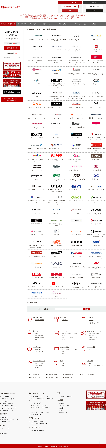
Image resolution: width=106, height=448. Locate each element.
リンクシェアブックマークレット (42, 407)
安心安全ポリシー (7, 401)
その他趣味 (92, 339)
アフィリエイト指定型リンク (39, 423)
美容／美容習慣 (39, 335)
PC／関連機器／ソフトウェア (69, 349)
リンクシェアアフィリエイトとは (40, 396)
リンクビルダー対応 (35, 377)
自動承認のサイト (52, 374)
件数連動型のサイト (70, 374)
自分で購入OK (68, 377)
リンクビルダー (37, 403)
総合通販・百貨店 (37, 317)
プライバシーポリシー (65, 405)
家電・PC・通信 (64, 347)
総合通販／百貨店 (39, 320)
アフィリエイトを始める (8, 24)
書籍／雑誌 (92, 335)
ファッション (90, 317)
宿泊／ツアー (65, 363)
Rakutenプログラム (7, 410)
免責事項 (61, 408)
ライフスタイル (64, 331)
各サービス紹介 (22, 24)
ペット (63, 339)
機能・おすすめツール (66, 24)
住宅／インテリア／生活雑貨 (69, 333)
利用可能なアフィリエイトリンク (40, 412)
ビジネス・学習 (91, 347)
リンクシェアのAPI (36, 414)
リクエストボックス (7, 405)
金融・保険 (90, 361)
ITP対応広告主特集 (7, 403)
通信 (63, 353)
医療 (36, 339)
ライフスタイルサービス (68, 337)
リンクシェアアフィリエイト (10, 419)
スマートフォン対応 (52, 377)
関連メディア (63, 412)
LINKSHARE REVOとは (37, 430)
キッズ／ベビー (39, 351)
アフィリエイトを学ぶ (82, 24)
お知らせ (4, 433)
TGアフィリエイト (7, 422)
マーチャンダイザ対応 (88, 374)
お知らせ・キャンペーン (48, 24)
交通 (63, 365)
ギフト (63, 335)
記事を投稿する (12, 48)
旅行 (61, 361)
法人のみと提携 (34, 374)
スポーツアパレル (39, 363)
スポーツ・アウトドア (39, 361)
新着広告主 (5, 417)
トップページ (6, 396)
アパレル (91, 320)
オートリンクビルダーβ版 (40, 405)
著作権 (61, 410)
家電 (63, 351)
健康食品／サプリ (39, 337)
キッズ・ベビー (37, 347)
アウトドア (37, 367)
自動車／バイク (93, 337)
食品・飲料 (63, 317)
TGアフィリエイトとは (37, 421)
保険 (90, 363)
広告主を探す (34, 24)
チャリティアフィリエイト (9, 408)
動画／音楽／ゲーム (94, 333)
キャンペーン (6, 428)
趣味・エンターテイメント (94, 331)
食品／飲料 (65, 320)
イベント (4, 431)
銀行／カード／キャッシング (96, 365)
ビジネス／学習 (93, 349)
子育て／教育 (38, 349)
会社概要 (94, 24)
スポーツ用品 (38, 365)
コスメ (36, 333)
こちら (15, 53)
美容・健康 (36, 331)
